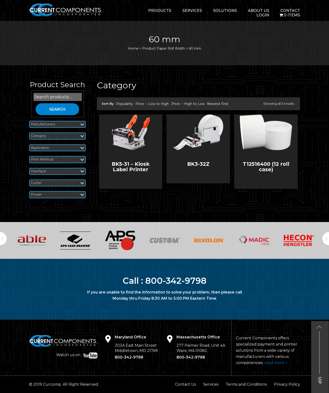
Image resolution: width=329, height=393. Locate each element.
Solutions (225, 10)
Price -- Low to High (152, 104)
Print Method (57, 159)
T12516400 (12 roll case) (266, 166)
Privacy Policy (287, 384)
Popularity (124, 104)
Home (133, 48)
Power (57, 194)
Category (57, 136)
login (262, 15)
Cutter (57, 183)
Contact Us (185, 384)
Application (57, 148)
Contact (290, 10)
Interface (57, 171)
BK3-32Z (198, 164)
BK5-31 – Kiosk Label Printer (130, 166)
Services (192, 10)
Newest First (217, 104)
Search (57, 109)
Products (159, 10)
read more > (275, 362)
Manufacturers (57, 124)
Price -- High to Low (188, 104)
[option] (31, 240)
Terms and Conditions (246, 384)
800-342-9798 (175, 280)
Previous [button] (3, 238)
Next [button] (325, 238)
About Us (258, 10)
